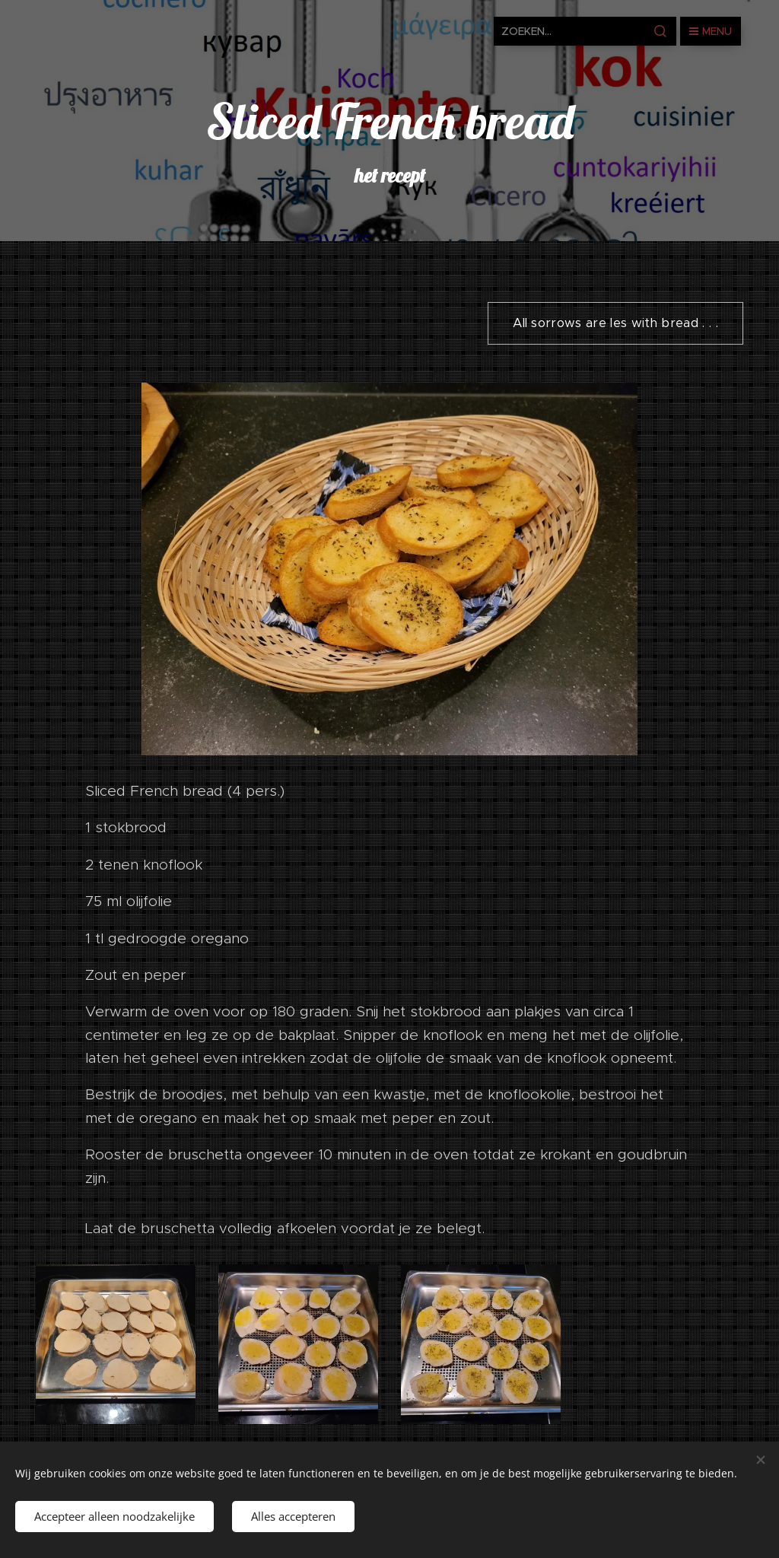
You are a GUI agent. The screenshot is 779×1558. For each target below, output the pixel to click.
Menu (710, 31)
